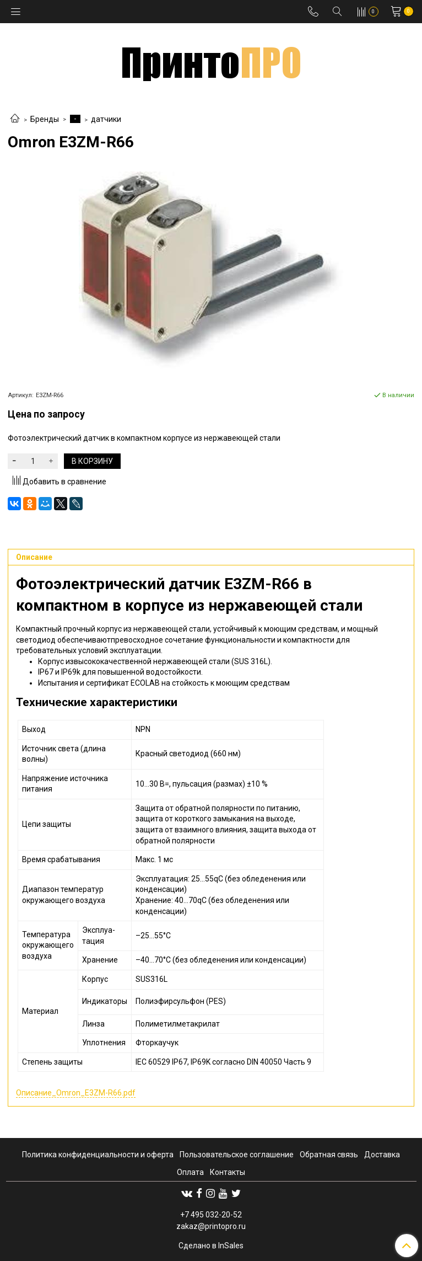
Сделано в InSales (211, 1245)
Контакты (227, 1172)
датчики (106, 119)
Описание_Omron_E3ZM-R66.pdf (76, 1092)
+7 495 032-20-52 (211, 1214)
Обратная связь (329, 1154)
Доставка (382, 1154)
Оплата (190, 1172)
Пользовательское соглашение (237, 1154)
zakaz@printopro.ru (211, 1226)
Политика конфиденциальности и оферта (98, 1154)
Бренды (44, 119)
